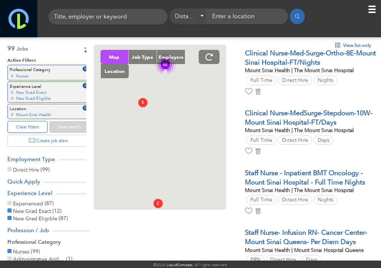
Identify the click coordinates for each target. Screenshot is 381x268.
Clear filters (27, 127)
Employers (127, 71)
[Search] (297, 18)
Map (127, 57)
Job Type (155, 57)
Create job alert (48, 141)
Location (155, 71)
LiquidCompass (179, 265)
